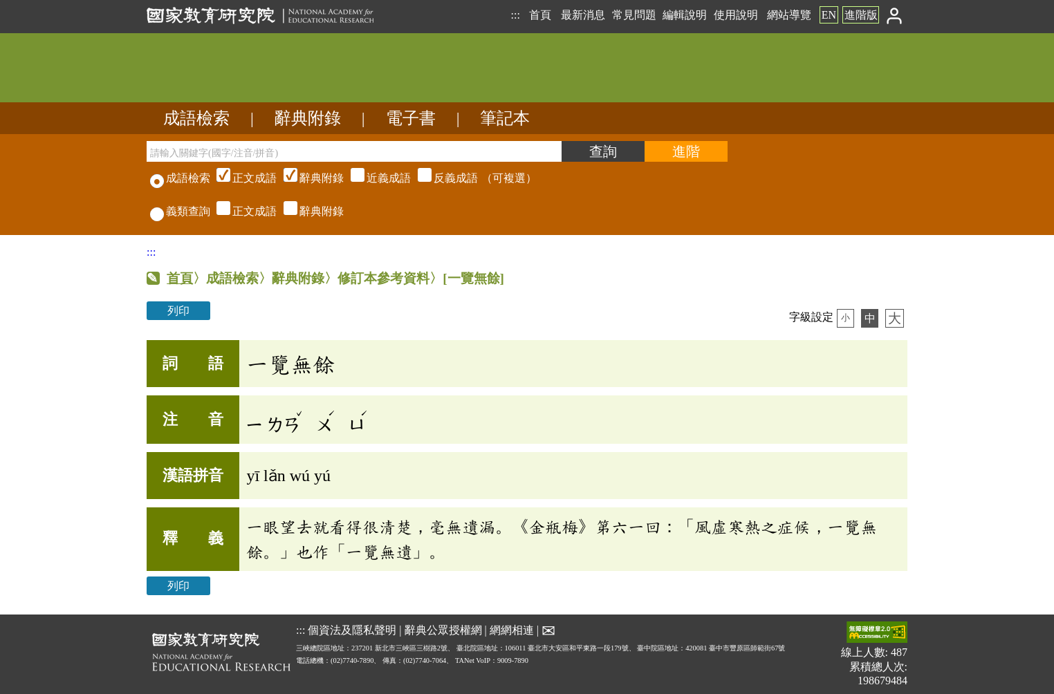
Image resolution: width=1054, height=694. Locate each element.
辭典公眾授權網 (443, 629)
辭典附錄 (308, 118)
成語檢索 (196, 118)
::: (514, 15)
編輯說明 (685, 15)
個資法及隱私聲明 (352, 629)
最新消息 (583, 15)
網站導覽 (789, 15)
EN (829, 15)
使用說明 (736, 15)
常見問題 (634, 15)
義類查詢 (180, 211)
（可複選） (375, 178)
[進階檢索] (686, 151)
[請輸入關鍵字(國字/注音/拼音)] (354, 151)
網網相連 (512, 629)
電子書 (411, 118)
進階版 (861, 15)
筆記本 (505, 118)
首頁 (540, 15)
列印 (178, 311)
